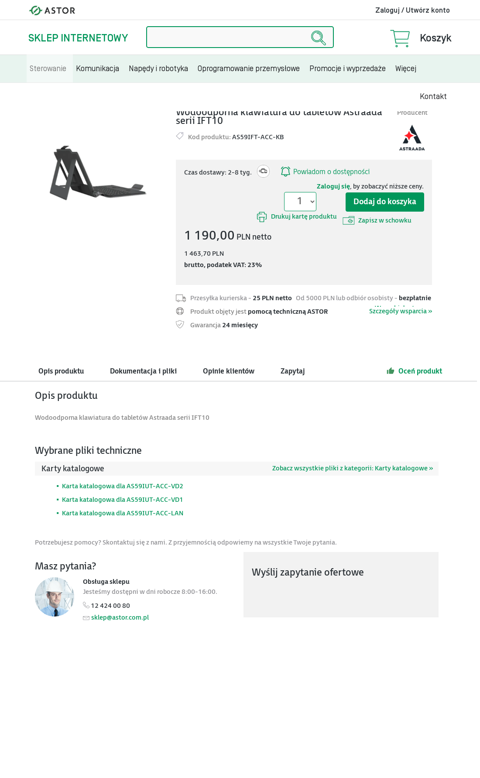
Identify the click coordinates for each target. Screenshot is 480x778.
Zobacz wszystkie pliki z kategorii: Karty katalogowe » (352, 468)
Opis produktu (61, 371)
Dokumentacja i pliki (143, 371)
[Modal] (102, 173)
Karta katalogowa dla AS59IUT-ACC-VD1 (122, 500)
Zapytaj (293, 371)
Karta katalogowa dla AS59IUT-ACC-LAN (122, 513)
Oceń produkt (414, 371)
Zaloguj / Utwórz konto (412, 10)
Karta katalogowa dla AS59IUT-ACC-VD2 (122, 486)
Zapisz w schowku (377, 220)
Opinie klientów (228, 371)
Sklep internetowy (78, 38)
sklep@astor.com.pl (120, 617)
